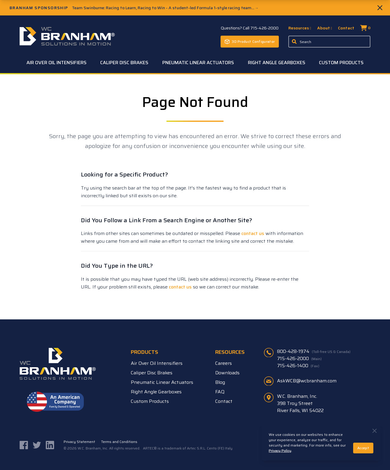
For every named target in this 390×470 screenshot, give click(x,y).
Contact (346, 28)
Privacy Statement (79, 441)
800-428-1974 (313, 351)
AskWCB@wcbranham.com (306, 380)
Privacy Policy (280, 450)
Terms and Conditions (119, 441)
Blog (220, 382)
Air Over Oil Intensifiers (56, 62)
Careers (223, 363)
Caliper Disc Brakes (124, 62)
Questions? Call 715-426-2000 (250, 28)
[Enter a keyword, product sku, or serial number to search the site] (329, 42)
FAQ (219, 391)
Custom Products (341, 62)
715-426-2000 (299, 358)
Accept (363, 448)
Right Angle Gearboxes (276, 62)
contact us (252, 233)
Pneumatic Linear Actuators (198, 62)
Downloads (227, 372)
